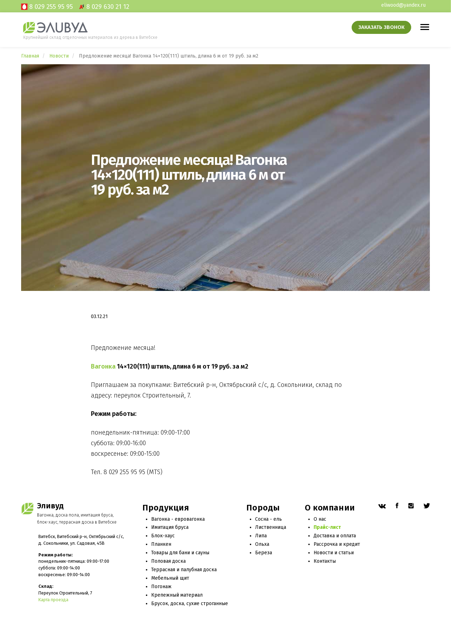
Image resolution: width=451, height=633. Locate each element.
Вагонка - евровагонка (178, 519)
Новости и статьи (334, 553)
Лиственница (270, 527)
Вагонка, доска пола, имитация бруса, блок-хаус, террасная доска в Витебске (77, 518)
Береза (263, 553)
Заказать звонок (381, 27)
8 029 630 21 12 (107, 7)
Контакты (325, 561)
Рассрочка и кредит (337, 544)
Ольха (262, 544)
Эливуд (50, 505)
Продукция (165, 508)
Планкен (161, 544)
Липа (261, 536)
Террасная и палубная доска (184, 570)
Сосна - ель (268, 519)
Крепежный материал (177, 595)
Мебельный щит (170, 578)
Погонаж (161, 587)
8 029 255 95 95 (51, 7)
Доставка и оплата (335, 536)
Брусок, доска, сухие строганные (189, 604)
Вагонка (103, 366)
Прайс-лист (327, 527)
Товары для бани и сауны (180, 553)
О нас (320, 519)
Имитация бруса (170, 527)
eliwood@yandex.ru (403, 5)
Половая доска (168, 561)
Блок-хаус (163, 536)
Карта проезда (53, 599)
